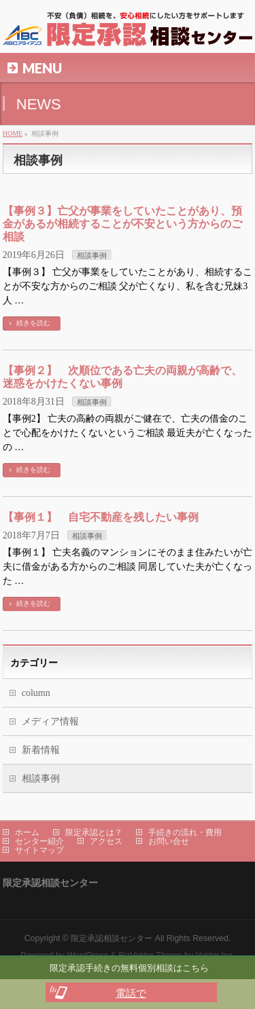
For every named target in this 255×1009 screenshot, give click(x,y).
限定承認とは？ (93, 832)
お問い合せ (168, 841)
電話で (131, 993)
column (36, 693)
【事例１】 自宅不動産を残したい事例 (101, 517)
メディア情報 (50, 721)
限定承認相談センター (111, 938)
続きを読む (33, 323)
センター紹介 (39, 841)
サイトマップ (39, 850)
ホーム (27, 832)
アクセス (106, 841)
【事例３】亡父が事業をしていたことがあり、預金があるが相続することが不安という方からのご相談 (122, 223)
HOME (12, 133)
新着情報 (41, 750)
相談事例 (92, 255)
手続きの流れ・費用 (185, 832)
